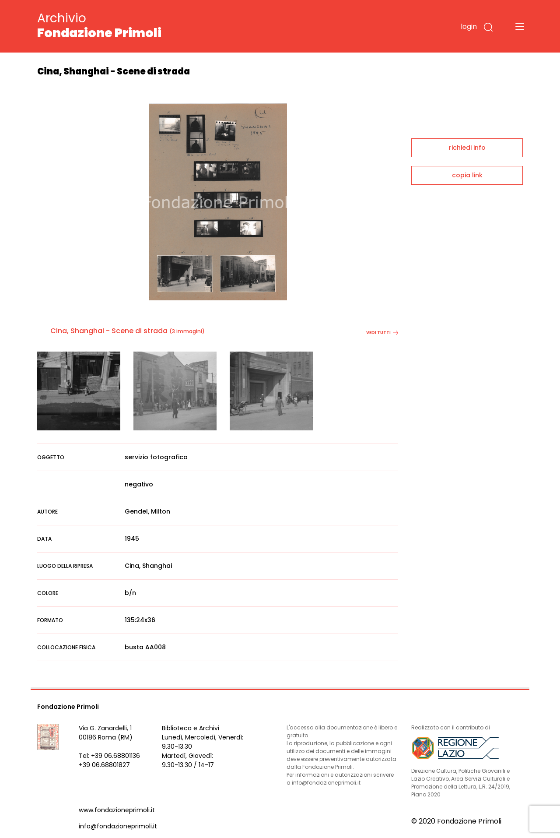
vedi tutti (382, 332)
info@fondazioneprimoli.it (118, 826)
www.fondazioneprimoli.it (117, 810)
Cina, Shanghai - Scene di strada (109, 331)
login (469, 26)
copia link (467, 175)
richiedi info (467, 147)
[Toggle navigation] (519, 26)
